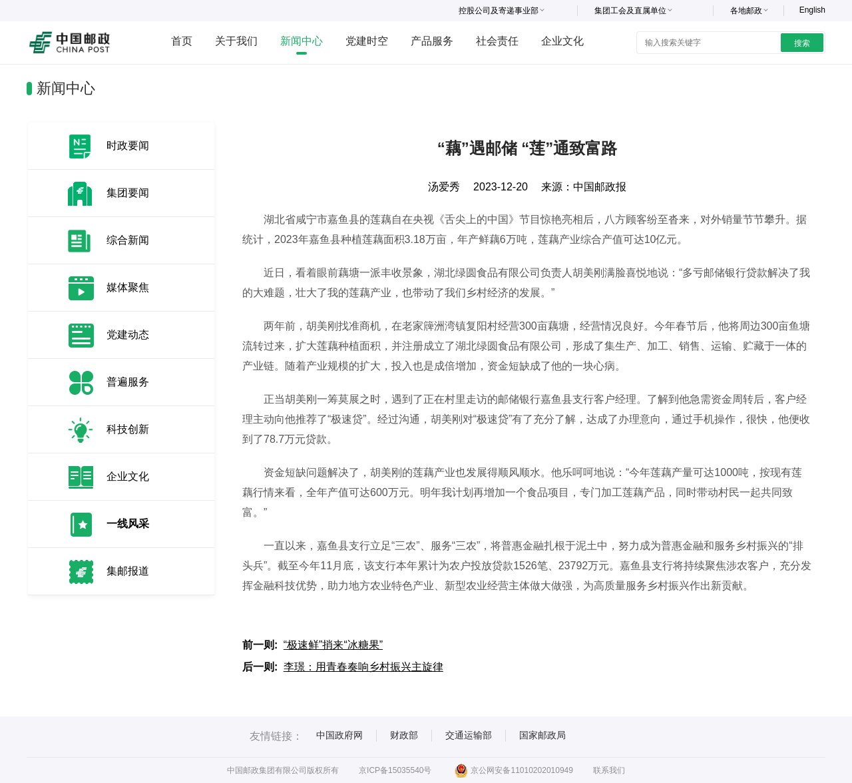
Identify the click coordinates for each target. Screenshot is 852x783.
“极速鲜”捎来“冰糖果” (333, 645)
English (812, 10)
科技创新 (127, 429)
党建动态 (127, 334)
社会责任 (497, 41)
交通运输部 (468, 735)
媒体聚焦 (127, 287)
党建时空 (366, 41)
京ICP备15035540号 (395, 770)
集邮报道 (127, 571)
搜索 (802, 43)
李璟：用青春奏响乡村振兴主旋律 (363, 666)
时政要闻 (127, 145)
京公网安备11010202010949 (513, 770)
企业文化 (562, 41)
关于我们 (236, 41)
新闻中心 (301, 41)
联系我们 (609, 770)
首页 (181, 41)
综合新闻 (127, 240)
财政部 (404, 735)
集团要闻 (127, 192)
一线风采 (127, 523)
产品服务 (432, 41)
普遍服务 (127, 382)
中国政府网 (339, 735)
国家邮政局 (542, 735)
